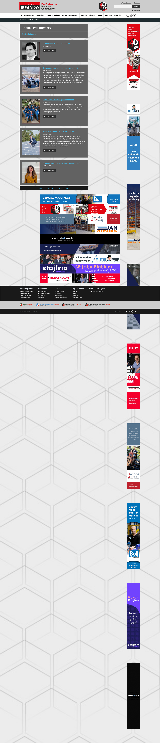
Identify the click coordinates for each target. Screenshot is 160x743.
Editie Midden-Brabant (26, 291)
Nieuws (92, 15)
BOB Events (29, 15)
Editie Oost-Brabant (25, 293)
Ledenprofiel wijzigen (61, 297)
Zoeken (136, 6)
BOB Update (58, 295)
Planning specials (25, 297)
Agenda (84, 15)
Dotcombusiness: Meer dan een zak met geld (60, 68)
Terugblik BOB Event (44, 293)
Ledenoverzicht (59, 291)
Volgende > (66, 188)
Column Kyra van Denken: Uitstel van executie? (61, 163)
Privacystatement (77, 297)
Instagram (131, 311)
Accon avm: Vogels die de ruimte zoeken (58, 131)
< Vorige (39, 188)
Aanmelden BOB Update (96, 291)
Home (21, 15)
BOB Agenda (41, 295)
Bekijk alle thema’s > (30, 34)
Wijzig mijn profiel (126, 3)
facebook (126, 311)
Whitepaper (41, 297)
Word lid (117, 15)
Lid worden (58, 293)
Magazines (40, 15)
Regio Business (38, 6)
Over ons (108, 15)
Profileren (137, 3)
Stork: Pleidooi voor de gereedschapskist (58, 100)
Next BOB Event (42, 291)
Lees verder (50, 50)
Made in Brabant (53, 15)
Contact (74, 293)
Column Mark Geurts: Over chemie (56, 43)
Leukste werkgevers (70, 15)
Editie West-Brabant (26, 295)
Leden (99, 15)
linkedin (135, 311)
